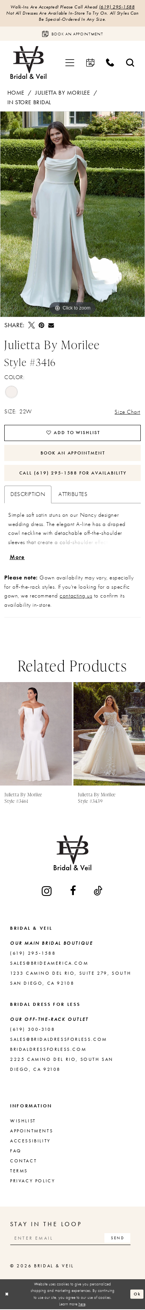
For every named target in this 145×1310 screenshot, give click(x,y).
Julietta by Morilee (62, 93)
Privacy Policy (32, 1182)
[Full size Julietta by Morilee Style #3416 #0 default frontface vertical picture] (72, 214)
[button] (70, 63)
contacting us (76, 597)
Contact (23, 1162)
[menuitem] (70, 63)
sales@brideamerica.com (49, 964)
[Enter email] (71, 1239)
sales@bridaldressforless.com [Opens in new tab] (58, 1040)
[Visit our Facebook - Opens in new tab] (73, 892)
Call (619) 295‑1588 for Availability (73, 474)
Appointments (31, 1132)
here (81, 1305)
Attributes (72, 495)
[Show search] (130, 63)
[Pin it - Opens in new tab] (41, 325)
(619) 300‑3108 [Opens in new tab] (32, 1030)
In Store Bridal (29, 103)
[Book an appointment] (72, 34)
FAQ (16, 1152)
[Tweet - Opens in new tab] (31, 325)
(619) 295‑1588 (117, 7)
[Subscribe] (118, 1239)
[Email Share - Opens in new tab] (51, 325)
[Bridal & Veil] (28, 63)
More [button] (17, 558)
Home (15, 93)
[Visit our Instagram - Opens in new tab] (47, 892)
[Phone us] (110, 63)
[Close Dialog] (7, 1295)
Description (27, 495)
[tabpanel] (72, 214)
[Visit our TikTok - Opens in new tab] (98, 892)
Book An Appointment (73, 453)
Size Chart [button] (127, 411)
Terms (19, 1172)
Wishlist (23, 1122)
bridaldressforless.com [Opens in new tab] (48, 1050)
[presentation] (36, 735)
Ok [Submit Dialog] (137, 1294)
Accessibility (30, 1142)
